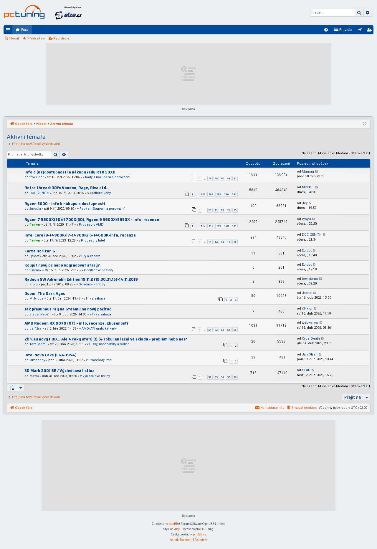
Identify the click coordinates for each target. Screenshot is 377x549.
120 (226, 226)
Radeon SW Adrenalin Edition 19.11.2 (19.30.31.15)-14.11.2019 (81, 279)
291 (234, 194)
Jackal (307, 293)
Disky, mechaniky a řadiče (109, 344)
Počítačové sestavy (98, 270)
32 (210, 377)
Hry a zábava (90, 256)
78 (210, 178)
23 (222, 210)
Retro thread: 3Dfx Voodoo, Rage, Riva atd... (67, 188)
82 (235, 178)
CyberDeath (311, 338)
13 (222, 242)
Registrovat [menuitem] (370, 31)
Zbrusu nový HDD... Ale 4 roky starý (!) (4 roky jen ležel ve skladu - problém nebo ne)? (105, 339)
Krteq (33, 284)
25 (235, 210)
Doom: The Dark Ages (44, 293)
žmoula (35, 209)
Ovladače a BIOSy (92, 284)
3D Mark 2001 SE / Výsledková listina (59, 371)
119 (218, 226)
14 (228, 242)
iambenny (37, 360)
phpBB (173, 523)
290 (226, 194)
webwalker (310, 323)
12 (216, 242)
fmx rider (36, 177)
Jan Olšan (310, 354)
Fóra (24, 30)
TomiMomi (38, 344)
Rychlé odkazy (9, 31)
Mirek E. (308, 187)
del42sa (35, 328)
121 (234, 226)
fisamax (35, 270)
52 (216, 330)
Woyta (306, 219)
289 (218, 194)
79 (216, 178)
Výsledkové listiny (96, 376)
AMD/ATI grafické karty (99, 328)
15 (235, 242)
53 (222, 330)
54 (228, 330)
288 (211, 194)
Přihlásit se (36, 38)
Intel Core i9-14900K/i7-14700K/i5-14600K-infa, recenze (80, 235)
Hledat (14, 38)
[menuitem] (326, 29)
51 (210, 330)
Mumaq (308, 171)
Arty (177, 529)
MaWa (34, 376)
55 (235, 330)
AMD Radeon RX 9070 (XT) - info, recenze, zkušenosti (76, 323)
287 (203, 194)
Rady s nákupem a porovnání (107, 177)
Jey (304, 203)
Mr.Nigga (36, 298)
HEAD (306, 370)
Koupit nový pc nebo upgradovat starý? (62, 265)
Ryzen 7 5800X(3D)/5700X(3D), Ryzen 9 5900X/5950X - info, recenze (91, 219)
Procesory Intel (93, 240)
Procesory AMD (91, 224)
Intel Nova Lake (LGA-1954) (50, 355)
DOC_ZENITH (39, 193)
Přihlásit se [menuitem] (361, 31)
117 (203, 226)
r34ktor (307, 308)
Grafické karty (100, 193)
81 (228, 178)
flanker (34, 224)
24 (228, 210)
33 (216, 377)
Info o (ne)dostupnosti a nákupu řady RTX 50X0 (69, 172)
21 (210, 210)
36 (235, 377)
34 (222, 377)
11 (210, 242)
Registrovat (61, 38)
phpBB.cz (199, 534)
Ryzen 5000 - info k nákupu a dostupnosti (64, 204)
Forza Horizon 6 (39, 251)
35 (228, 377)
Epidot (34, 256)
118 (211, 226)
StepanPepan (40, 314)
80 (222, 178)
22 (216, 210)
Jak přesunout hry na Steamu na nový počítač (67, 309)
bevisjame (310, 279)
